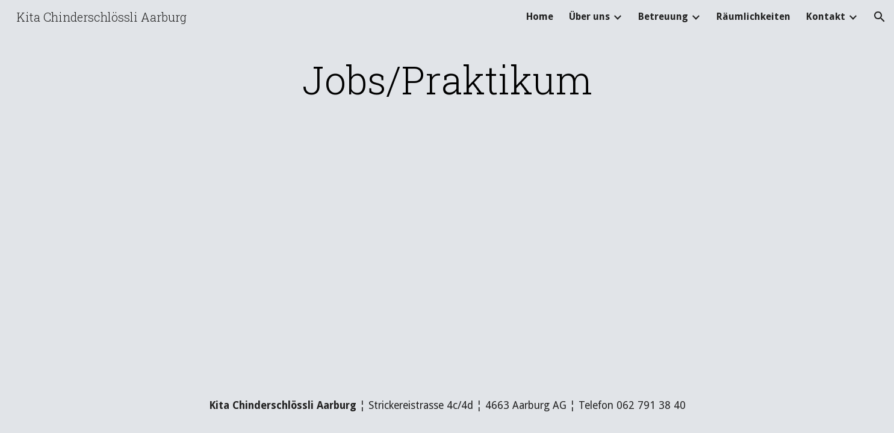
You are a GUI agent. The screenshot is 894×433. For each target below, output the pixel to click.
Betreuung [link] (663, 16)
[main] (446, 79)
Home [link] (539, 16)
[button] (879, 16)
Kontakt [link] (825, 16)
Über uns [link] (589, 16)
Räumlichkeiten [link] (753, 16)
